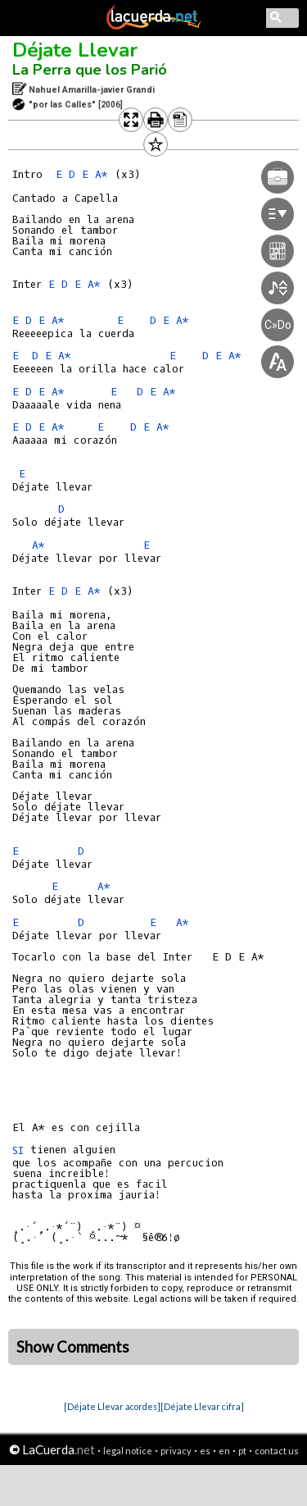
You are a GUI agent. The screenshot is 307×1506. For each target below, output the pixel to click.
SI (18, 1150)
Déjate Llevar (75, 50)
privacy (176, 1450)
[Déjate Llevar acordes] (112, 1406)
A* (58, 320)
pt (242, 1450)
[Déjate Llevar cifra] (202, 1406)
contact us (277, 1450)
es (205, 1450)
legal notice (127, 1450)
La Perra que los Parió (89, 70)
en (224, 1450)
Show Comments (72, 1347)
